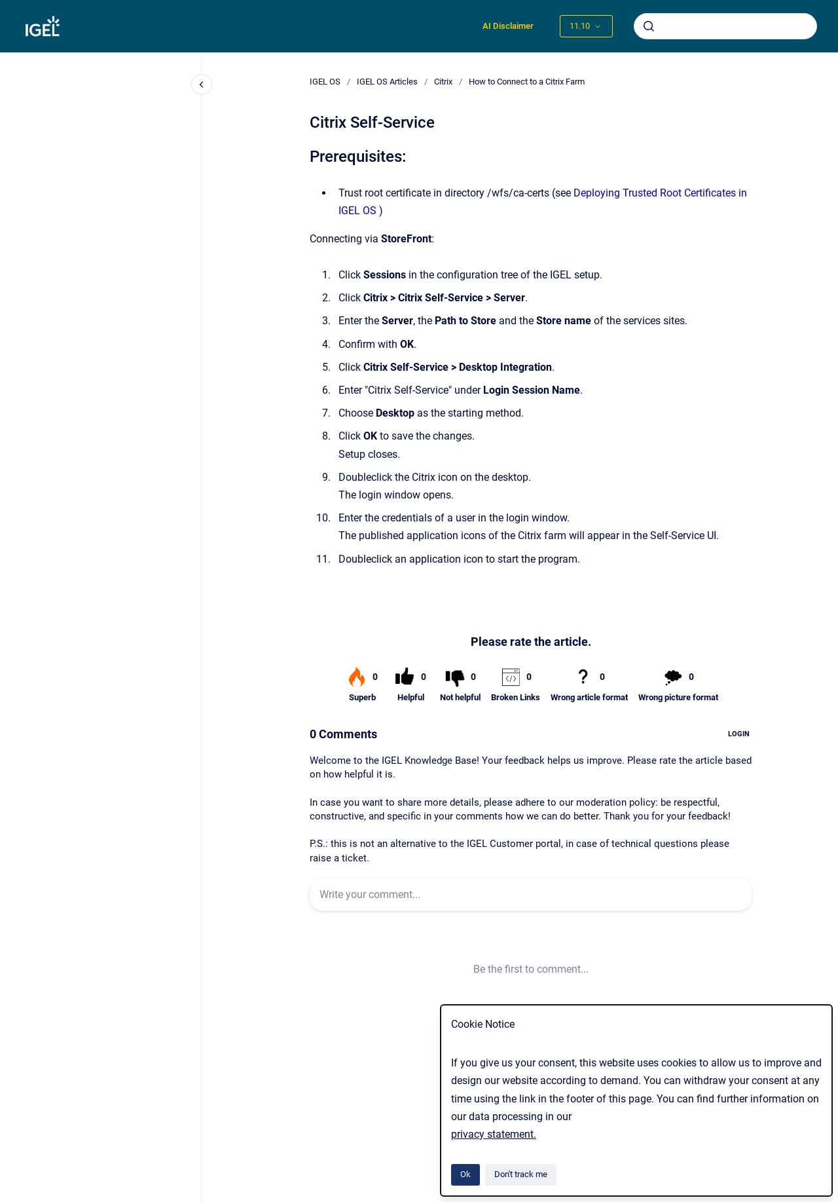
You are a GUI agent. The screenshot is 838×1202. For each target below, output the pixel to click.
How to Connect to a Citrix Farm (527, 81)
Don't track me (520, 1174)
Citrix (443, 81)
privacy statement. (493, 1134)
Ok (465, 1174)
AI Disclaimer (508, 26)
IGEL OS (325, 81)
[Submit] (648, 26)
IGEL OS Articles (387, 81)
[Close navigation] (201, 84)
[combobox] (725, 26)
